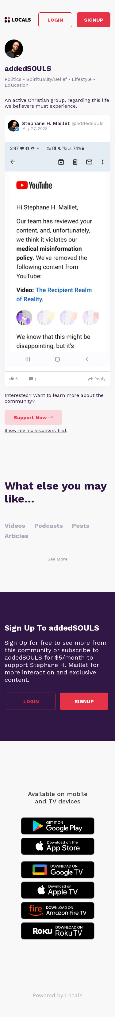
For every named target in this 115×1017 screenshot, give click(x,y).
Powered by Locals (57, 995)
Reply (96, 378)
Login (55, 20)
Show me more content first (36, 430)
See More (57, 558)
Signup (93, 20)
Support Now (33, 417)
